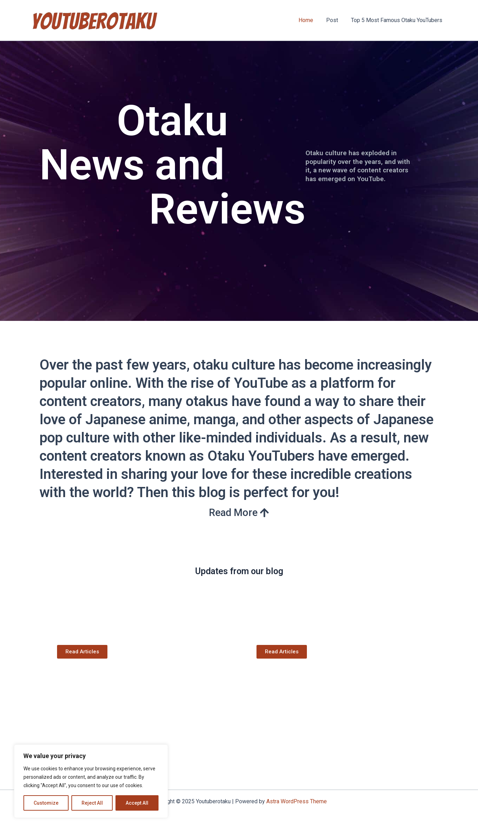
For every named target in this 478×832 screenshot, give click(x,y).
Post (335, 20)
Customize (46, 803)
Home (310, 20)
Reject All (92, 803)
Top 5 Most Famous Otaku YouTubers (397, 20)
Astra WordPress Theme (296, 801)
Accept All (137, 803)
